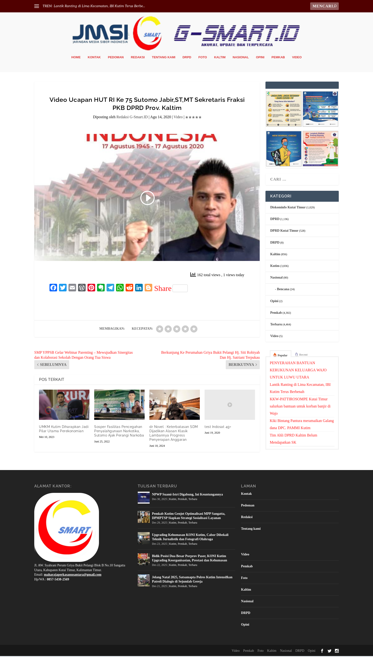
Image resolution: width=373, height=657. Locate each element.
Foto (202, 58)
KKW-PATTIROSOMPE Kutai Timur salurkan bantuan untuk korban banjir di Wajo (300, 407)
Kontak (94, 58)
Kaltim (220, 58)
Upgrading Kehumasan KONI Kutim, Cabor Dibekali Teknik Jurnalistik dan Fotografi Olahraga (190, 538)
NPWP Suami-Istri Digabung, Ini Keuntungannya (187, 495)
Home (76, 58)
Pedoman (116, 58)
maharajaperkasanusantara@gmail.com (72, 575)
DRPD (186, 58)
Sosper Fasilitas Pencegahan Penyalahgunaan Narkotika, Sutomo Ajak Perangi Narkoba (119, 432)
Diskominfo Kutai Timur (288, 208)
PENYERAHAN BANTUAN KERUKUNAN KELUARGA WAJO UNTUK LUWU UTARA (298, 371)
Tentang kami (163, 58)
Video (297, 58)
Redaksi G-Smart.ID (132, 118)
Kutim (275, 267)
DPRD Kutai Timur (284, 231)
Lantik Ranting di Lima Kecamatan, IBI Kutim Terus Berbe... (99, 6)
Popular (282, 356)
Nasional (241, 58)
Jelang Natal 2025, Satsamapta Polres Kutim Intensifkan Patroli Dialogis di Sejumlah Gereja (192, 580)
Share (171, 289)
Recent (303, 355)
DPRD (275, 220)
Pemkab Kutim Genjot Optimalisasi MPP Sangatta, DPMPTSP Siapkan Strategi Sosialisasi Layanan (188, 516)
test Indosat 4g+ (218, 428)
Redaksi (138, 58)
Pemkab (278, 58)
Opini (260, 58)
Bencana (283, 290)
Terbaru (276, 325)
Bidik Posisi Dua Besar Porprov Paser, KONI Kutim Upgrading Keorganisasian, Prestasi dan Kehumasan (189, 559)
